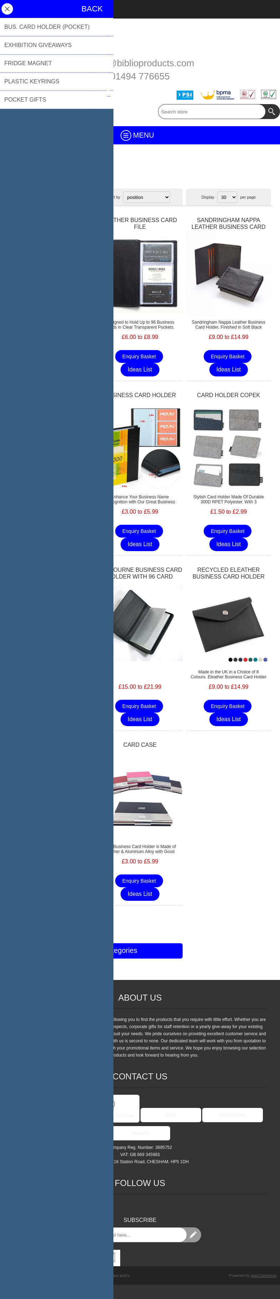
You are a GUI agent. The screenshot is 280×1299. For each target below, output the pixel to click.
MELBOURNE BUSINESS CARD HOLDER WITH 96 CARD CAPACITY (140, 576)
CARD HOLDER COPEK (228, 395)
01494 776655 (139, 76)
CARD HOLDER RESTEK (51, 395)
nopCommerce (263, 1275)
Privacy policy (117, 1275)
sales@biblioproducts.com (140, 63)
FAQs (171, 1115)
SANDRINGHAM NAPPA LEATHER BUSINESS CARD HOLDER (229, 227)
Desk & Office (37, 175)
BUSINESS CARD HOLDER (140, 395)
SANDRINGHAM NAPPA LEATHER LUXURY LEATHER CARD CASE (51, 227)
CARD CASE (140, 745)
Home (13, 175)
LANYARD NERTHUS (51, 745)
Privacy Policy (232, 1115)
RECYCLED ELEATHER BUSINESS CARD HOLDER (229, 573)
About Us (140, 1133)
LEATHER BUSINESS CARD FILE (140, 223)
